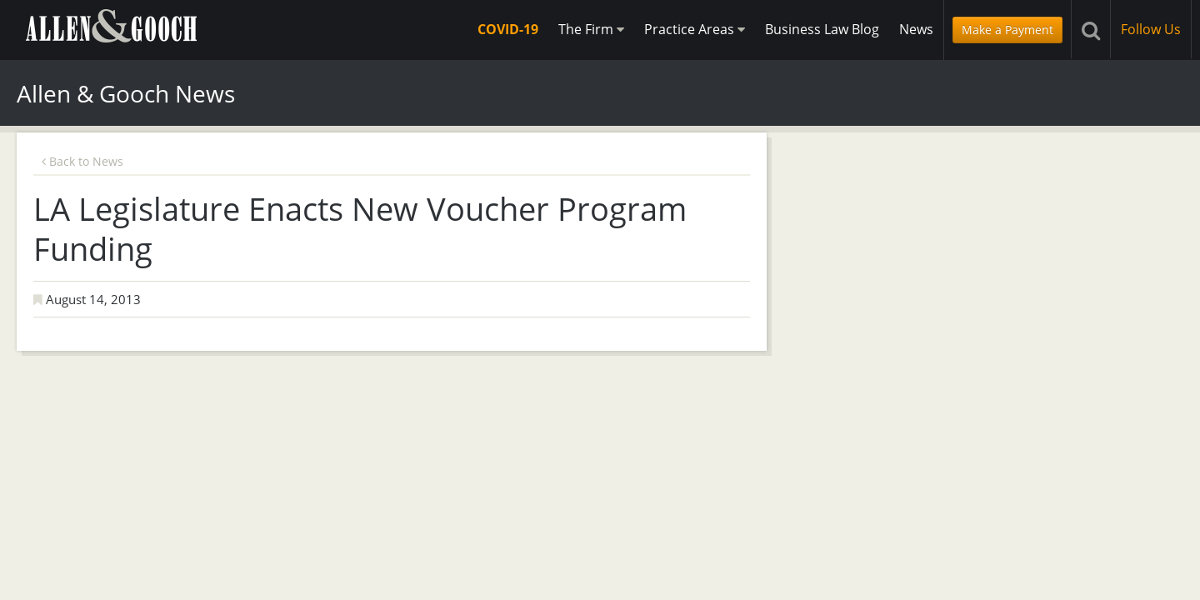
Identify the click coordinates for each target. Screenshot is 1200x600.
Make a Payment (1007, 30)
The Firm (591, 29)
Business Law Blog (822, 29)
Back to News (82, 161)
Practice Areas (694, 29)
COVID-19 (508, 29)
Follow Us (1151, 29)
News (916, 29)
